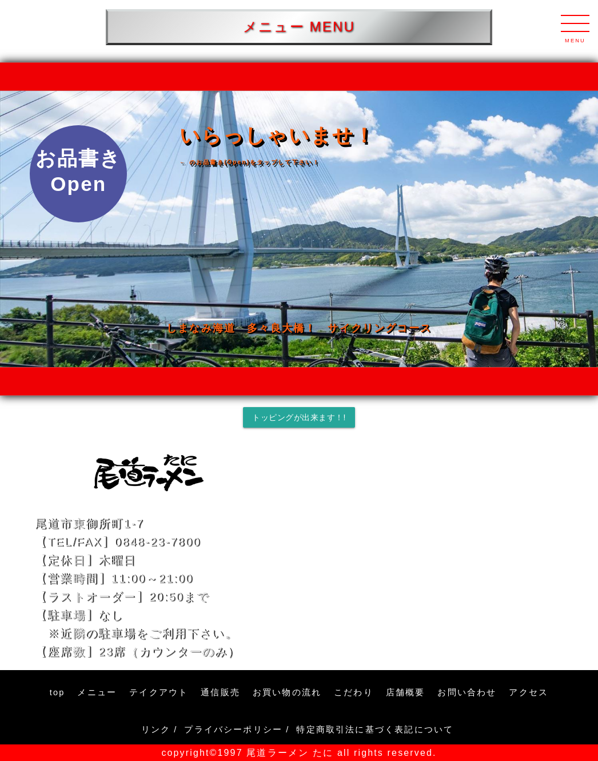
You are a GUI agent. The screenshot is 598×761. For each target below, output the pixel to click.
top (57, 692)
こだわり (353, 692)
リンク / (159, 729)
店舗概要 (405, 692)
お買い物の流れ (287, 692)
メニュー (97, 692)
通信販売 (220, 692)
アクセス (528, 692)
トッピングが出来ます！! (299, 417)
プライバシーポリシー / (236, 729)
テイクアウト (158, 692)
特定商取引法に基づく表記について (376, 729)
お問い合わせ (466, 692)
